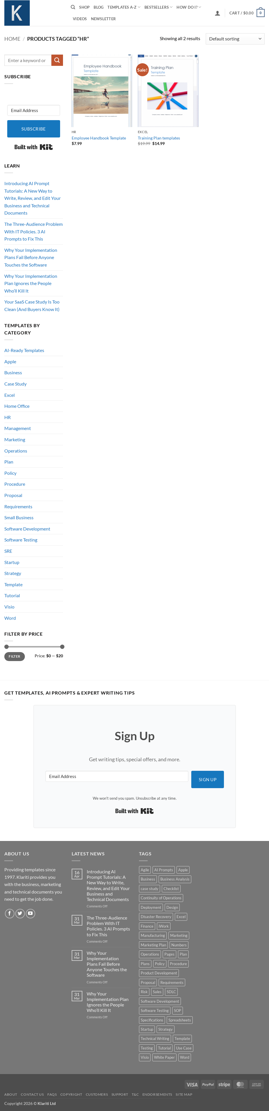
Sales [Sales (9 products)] (157, 991)
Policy (10, 473)
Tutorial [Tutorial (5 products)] (164, 1048)
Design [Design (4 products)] (172, 907)
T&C (135, 1094)
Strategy (12, 573)
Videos (80, 18)
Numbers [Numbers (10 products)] (179, 945)
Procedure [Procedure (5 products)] (178, 963)
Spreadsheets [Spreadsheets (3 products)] (179, 1020)
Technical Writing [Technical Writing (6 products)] (155, 1038)
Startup (11, 562)
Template (13, 584)
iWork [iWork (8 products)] (164, 926)
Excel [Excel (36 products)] (181, 916)
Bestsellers (158, 7)
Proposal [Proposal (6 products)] (148, 982)
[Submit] (57, 60)
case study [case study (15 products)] (149, 888)
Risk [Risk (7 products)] (144, 991)
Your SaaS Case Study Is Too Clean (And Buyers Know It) (32, 305)
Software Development (27, 528)
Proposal (13, 495)
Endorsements (157, 1094)
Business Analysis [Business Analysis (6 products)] (175, 879)
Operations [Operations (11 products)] (150, 954)
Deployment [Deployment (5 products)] (151, 907)
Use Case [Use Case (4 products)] (184, 1048)
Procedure (14, 484)
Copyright (71, 1094)
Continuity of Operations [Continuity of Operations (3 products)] (161, 898)
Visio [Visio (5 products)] (145, 1057)
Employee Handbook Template (99, 137)
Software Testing (20, 539)
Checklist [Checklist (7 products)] (171, 888)
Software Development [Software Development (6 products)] (160, 1001)
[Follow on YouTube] (30, 913)
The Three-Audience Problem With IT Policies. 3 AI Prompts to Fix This (33, 231)
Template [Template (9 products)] (182, 1038)
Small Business (19, 517)
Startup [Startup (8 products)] (147, 1029)
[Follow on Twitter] (20, 913)
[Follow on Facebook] (9, 913)
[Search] (73, 7)
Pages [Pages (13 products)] (169, 954)
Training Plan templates (159, 137)
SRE (8, 551)
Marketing (14, 439)
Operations (15, 450)
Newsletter (103, 18)
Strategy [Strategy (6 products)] (165, 1029)
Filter (14, 656)
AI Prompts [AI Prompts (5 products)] (163, 870)
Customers (97, 1094)
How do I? (189, 7)
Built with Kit (33, 147)
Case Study (15, 383)
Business (13, 372)
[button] (217, 13)
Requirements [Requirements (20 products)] (171, 982)
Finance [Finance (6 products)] (147, 926)
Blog (98, 7)
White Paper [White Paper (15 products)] (164, 1057)
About (10, 1094)
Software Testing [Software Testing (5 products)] (155, 1010)
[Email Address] (33, 110)
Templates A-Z (123, 7)
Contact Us (32, 1094)
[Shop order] (235, 38)
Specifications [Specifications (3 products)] (152, 1020)
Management (17, 428)
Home (12, 39)
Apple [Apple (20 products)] (183, 870)
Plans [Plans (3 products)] (145, 963)
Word (10, 618)
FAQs (52, 1094)
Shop (84, 7)
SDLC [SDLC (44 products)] (171, 991)
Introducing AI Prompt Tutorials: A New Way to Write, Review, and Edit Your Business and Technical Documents (32, 197)
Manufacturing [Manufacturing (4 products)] (153, 935)
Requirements (18, 506)
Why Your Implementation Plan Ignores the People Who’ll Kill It (30, 283)
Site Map (184, 1094)
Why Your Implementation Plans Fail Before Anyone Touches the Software (30, 257)
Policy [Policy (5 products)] (160, 963)
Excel (9, 395)
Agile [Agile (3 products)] (145, 870)
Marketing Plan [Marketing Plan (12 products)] (153, 945)
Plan (8, 461)
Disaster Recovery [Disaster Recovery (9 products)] (156, 916)
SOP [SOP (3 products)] (177, 1010)
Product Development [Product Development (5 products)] (159, 973)
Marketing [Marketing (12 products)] (179, 935)
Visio (9, 606)
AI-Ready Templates (24, 350)
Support (120, 1094)
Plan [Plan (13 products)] (183, 954)
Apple (10, 361)
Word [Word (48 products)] (184, 1057)
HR (7, 417)
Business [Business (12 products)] (148, 879)
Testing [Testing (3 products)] (147, 1048)
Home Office (16, 406)
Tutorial (12, 595)
